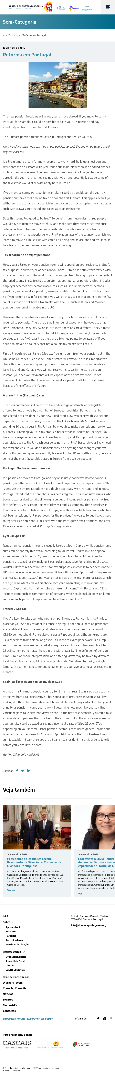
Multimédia (10, 1005)
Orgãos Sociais (12, 951)
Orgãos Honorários (16, 956)
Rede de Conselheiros (16, 977)
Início (5, 35)
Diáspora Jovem (12, 982)
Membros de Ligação (17, 944)
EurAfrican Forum (14, 1018)
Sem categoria (15, 35)
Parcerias (11, 935)
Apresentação (13, 927)
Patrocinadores (14, 940)
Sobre (6, 922)
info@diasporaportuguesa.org (89, 925)
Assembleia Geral (15, 961)
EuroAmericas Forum (40, 1018)
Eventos (8, 999)
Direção (10, 965)
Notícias (8, 993)
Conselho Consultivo (15, 988)
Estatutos (11, 931)
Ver (9, 890)
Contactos (9, 1010)
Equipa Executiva (15, 969)
